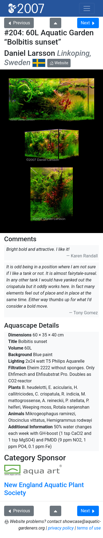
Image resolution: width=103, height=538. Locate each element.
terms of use (89, 528)
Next (88, 22)
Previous (19, 22)
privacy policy (61, 528)
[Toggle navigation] (86, 8)
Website (59, 63)
